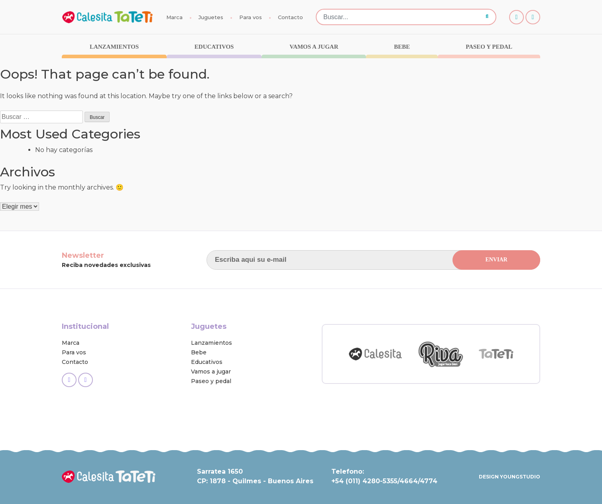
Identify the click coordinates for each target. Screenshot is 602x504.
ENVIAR (496, 260)
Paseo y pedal (489, 46)
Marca (174, 17)
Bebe (402, 46)
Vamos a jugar (313, 46)
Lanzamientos (114, 46)
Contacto (290, 17)
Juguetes (211, 17)
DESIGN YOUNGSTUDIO (509, 477)
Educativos (214, 46)
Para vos (250, 17)
